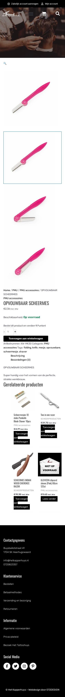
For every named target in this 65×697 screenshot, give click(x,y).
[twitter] (16, 666)
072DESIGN (52, 689)
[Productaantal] (9, 332)
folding (27, 347)
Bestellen (8, 584)
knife (35, 347)
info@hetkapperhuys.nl (16, 560)
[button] (31, 14)
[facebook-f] (7, 666)
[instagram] (25, 666)
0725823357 (10, 564)
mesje (42, 347)
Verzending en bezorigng (17, 600)
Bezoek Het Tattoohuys (16, 645)
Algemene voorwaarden (16, 628)
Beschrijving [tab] (18, 355)
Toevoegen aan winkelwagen (26, 338)
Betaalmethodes (12, 592)
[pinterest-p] (33, 666)
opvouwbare (53, 347)
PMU (15, 290)
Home (6, 290)
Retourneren (10, 608)
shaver (23, 351)
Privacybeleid (10, 636)
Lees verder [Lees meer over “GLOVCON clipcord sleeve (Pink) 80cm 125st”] (49, 498)
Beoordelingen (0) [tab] (21, 359)
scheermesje (10, 351)
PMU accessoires (29, 290)
